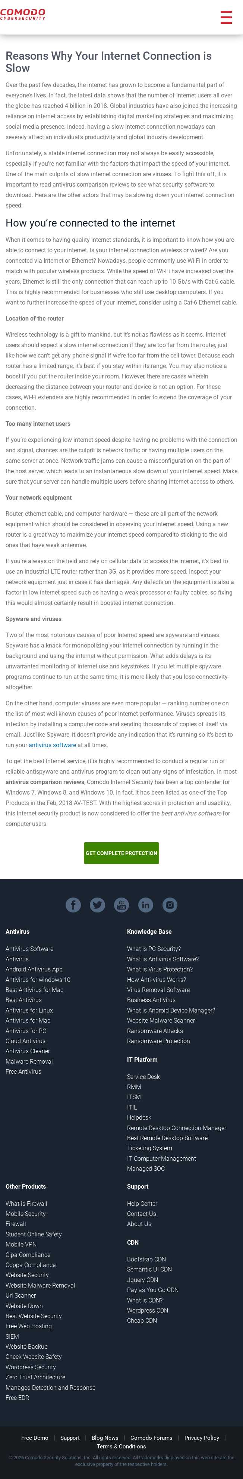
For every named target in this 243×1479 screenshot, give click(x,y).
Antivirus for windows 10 (38, 979)
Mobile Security (26, 1213)
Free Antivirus (23, 1071)
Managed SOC (146, 1168)
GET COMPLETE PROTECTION (121, 853)
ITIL (132, 1107)
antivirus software (52, 745)
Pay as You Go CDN (153, 1290)
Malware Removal (29, 1061)
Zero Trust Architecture (35, 1377)
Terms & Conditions (121, 1446)
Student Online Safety (34, 1234)
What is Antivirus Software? (163, 959)
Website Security (27, 1275)
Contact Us (141, 1213)
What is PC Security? (154, 948)
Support (70, 1438)
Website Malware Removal (40, 1285)
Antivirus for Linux (29, 1010)
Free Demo (34, 1438)
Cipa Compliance (28, 1254)
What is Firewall (26, 1203)
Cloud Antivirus (25, 1041)
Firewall (16, 1223)
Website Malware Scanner (161, 1020)
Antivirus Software (29, 948)
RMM (134, 1086)
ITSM (134, 1097)
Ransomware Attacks (155, 1031)
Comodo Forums (151, 1438)
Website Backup (27, 1346)
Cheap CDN (142, 1320)
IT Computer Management (161, 1158)
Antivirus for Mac (28, 1020)
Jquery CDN (142, 1279)
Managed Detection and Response (50, 1387)
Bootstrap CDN (146, 1259)
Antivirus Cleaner (28, 1051)
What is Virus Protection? (160, 969)
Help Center (142, 1203)
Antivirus (17, 959)
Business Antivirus (151, 1000)
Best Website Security (34, 1316)
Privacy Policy (201, 1438)
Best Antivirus (24, 1000)
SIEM (12, 1336)
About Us (139, 1223)
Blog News (105, 1438)
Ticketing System (149, 1148)
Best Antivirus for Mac (34, 989)
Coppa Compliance (31, 1265)
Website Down (24, 1306)
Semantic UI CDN (149, 1269)
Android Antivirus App (34, 969)
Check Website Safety (34, 1356)
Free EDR (17, 1397)
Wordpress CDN (147, 1310)
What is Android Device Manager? (171, 1010)
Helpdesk (139, 1117)
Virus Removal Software (158, 989)
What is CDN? (144, 1300)
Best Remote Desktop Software (167, 1138)
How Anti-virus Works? (156, 979)
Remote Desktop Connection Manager (176, 1128)
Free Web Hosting (29, 1326)
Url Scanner (21, 1295)
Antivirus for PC (26, 1031)
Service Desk (143, 1076)
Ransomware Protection (158, 1041)
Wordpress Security (31, 1367)
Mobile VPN (21, 1244)
